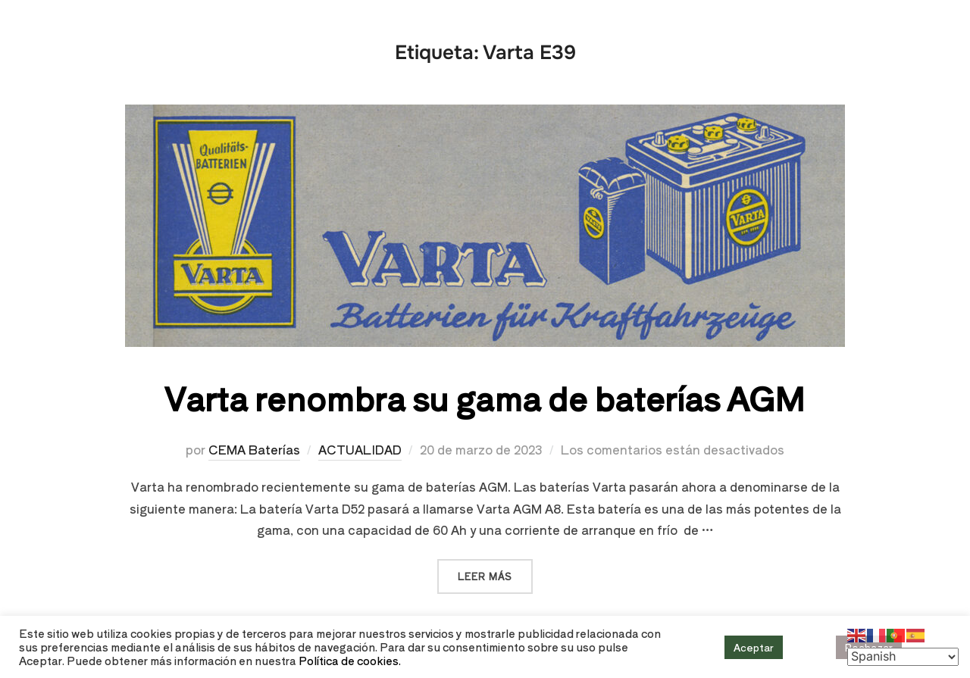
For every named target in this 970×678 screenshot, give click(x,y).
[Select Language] (903, 657)
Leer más (495, 571)
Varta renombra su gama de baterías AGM (484, 397)
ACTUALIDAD (360, 449)
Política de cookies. (350, 660)
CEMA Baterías (254, 449)
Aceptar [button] (754, 647)
